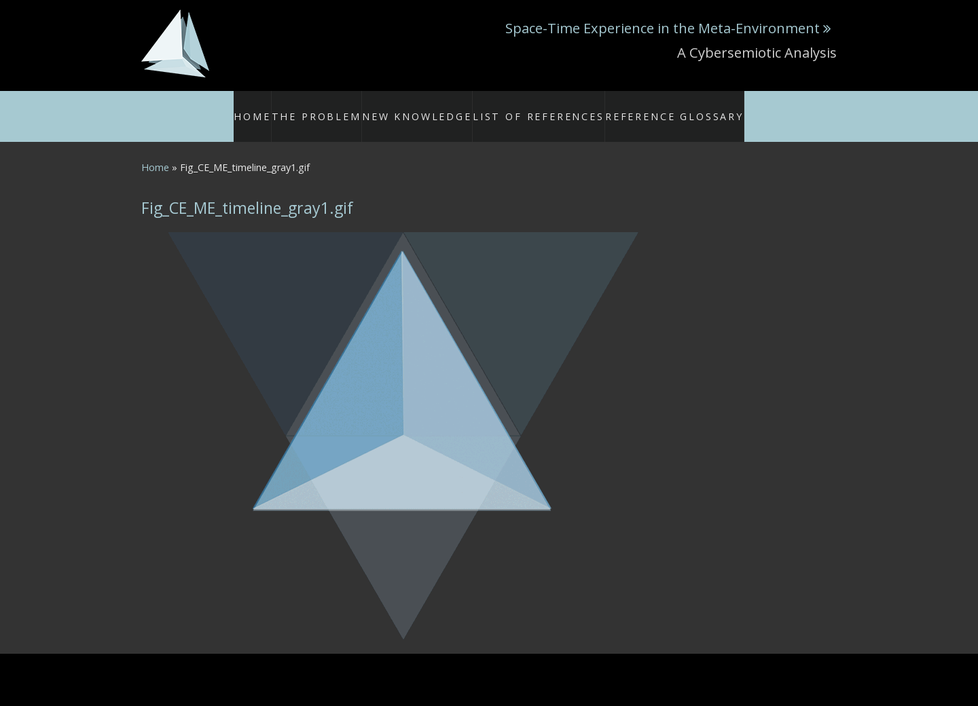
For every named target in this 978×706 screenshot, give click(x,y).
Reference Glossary (652, 108)
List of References (540, 108)
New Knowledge (439, 108)
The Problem (351, 108)
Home (289, 108)
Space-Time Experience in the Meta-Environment (662, 27)
